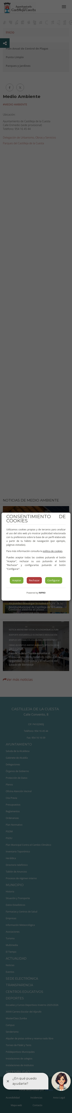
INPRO (42, 592)
